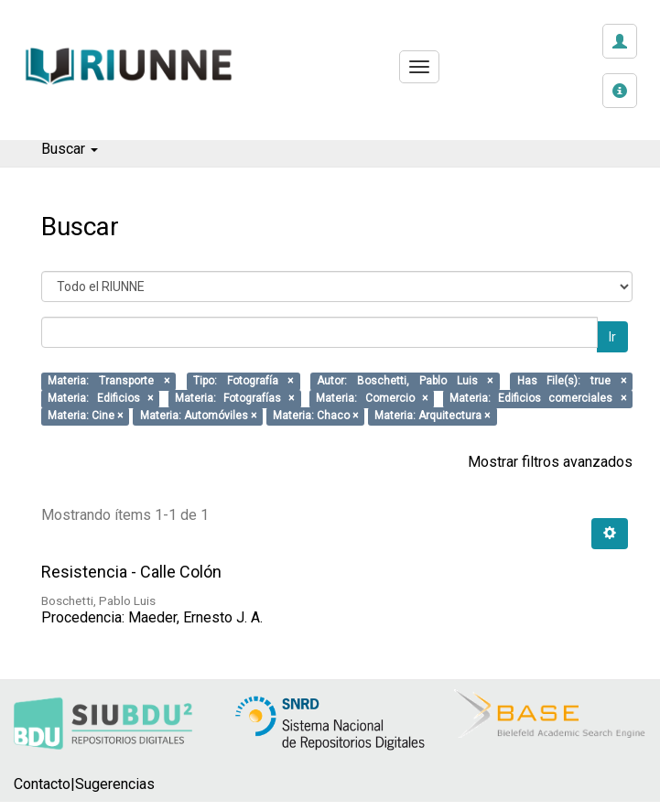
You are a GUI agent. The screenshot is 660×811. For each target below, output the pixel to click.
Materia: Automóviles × (198, 416)
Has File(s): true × (571, 381)
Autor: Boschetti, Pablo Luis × (404, 381)
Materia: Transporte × (108, 381)
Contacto (42, 784)
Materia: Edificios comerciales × (537, 399)
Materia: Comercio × (371, 399)
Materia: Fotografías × (235, 399)
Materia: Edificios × (100, 399)
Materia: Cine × (85, 416)
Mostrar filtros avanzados (550, 461)
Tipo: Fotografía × (243, 381)
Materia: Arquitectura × (432, 416)
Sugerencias (115, 784)
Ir (612, 337)
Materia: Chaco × (315, 416)
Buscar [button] (69, 148)
